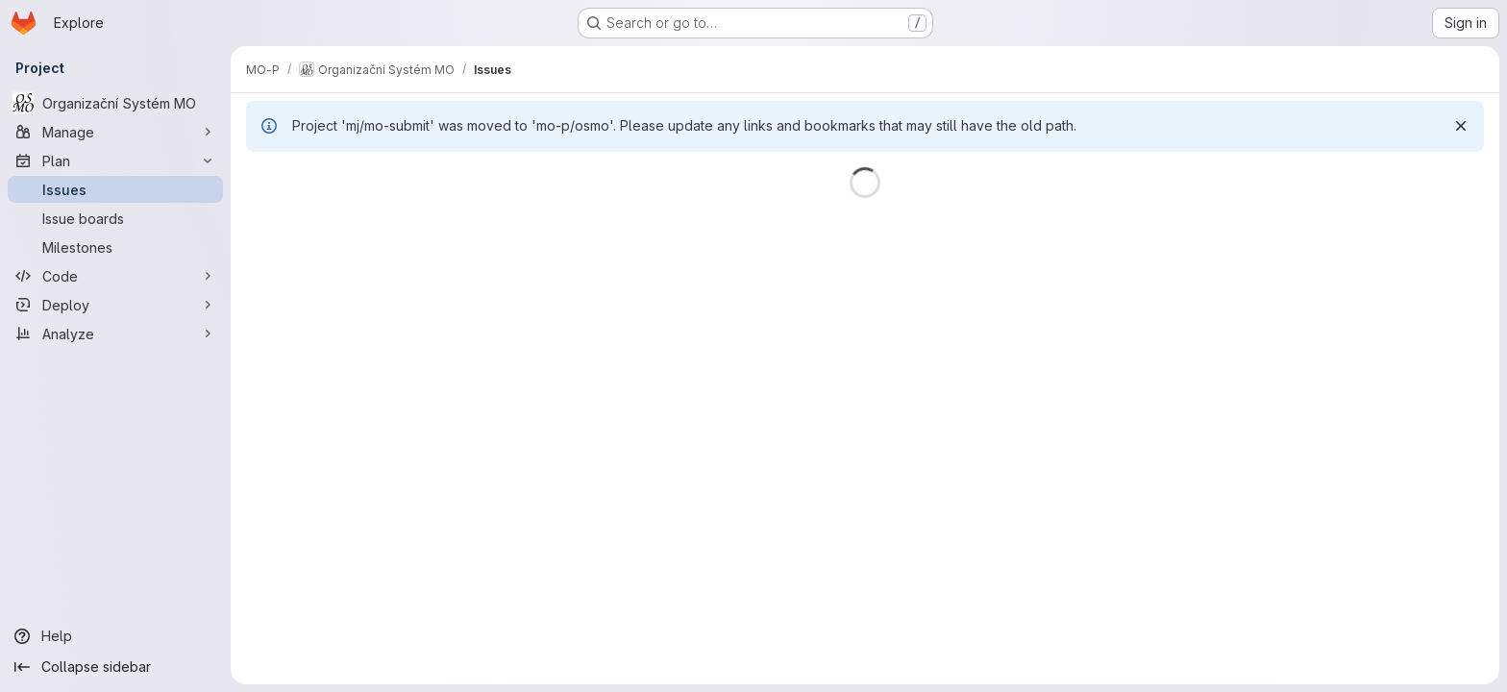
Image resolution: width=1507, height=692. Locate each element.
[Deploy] (115, 304)
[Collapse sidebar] (115, 667)
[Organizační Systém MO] (115, 102)
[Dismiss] (1460, 125)
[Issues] (115, 189)
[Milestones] (115, 247)
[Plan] (115, 160)
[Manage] (115, 131)
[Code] (115, 275)
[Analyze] (115, 333)
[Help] (115, 636)
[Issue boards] (115, 218)
